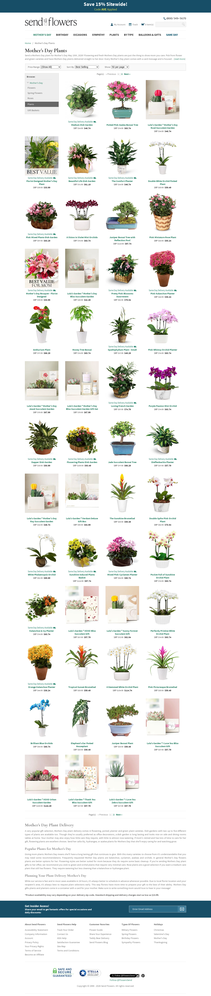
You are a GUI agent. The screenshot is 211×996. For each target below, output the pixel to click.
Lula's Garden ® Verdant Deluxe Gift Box (82, 520)
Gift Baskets (33, 110)
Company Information (36, 934)
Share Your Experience (100, 934)
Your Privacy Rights (34, 946)
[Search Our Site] (168, 24)
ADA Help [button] (62, 938)
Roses (30, 98)
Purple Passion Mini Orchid (163, 405)
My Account (119, 24)
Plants (114, 34)
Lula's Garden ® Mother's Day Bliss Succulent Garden (82, 295)
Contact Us (62, 934)
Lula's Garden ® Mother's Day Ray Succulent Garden (42, 520)
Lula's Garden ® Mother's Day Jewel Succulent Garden (42, 407)
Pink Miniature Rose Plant (162, 237)
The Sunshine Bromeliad (122, 518)
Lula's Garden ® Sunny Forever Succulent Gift (122, 632)
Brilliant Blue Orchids (42, 743)
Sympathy (98, 34)
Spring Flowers (35, 92)
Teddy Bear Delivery (99, 938)
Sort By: (70, 66)
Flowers (31, 87)
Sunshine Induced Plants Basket (82, 576)
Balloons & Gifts (150, 34)
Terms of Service (33, 950)
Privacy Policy (32, 942)
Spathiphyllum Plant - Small (122, 349)
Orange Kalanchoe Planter (41, 687)
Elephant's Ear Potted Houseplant (82, 745)
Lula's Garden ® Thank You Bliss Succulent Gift (82, 801)
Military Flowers (129, 929)
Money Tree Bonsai (82, 349)
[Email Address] (153, 909)
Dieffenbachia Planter (162, 462)
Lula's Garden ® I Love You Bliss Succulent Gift (162, 745)
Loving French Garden (122, 405)
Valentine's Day (161, 934)
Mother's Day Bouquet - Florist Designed (41, 295)
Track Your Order (65, 929)
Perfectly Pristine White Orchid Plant (163, 632)
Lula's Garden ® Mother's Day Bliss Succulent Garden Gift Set (82, 407)
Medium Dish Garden (82, 124)
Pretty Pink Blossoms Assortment (122, 295)
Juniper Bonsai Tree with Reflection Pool (122, 239)
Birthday (62, 34)
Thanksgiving (160, 942)
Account (29, 938)
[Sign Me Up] (182, 909)
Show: (108, 66)
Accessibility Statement (36, 929)
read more (179, 58)
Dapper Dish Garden (41, 462)
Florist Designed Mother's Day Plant (41, 183)
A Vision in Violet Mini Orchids (82, 237)
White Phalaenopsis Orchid (42, 574)
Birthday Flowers (130, 938)
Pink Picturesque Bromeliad (162, 687)
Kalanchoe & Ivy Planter (41, 630)
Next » (127, 74)
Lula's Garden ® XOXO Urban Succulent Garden (41, 801)
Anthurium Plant (41, 349)
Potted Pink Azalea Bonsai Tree (122, 124)
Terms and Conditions (68, 950)
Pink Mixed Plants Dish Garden (41, 237)
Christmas (159, 929)
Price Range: (34, 66)
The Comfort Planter (122, 181)
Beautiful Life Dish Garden (82, 181)
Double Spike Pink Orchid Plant (162, 520)
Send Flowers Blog (98, 942)
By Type (129, 34)
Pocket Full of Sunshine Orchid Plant (163, 576)
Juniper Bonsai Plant (122, 743)
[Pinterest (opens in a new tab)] (143, 975)
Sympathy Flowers (131, 942)
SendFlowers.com (51, 21)
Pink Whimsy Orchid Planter (162, 349)
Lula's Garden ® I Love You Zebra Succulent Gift (122, 801)
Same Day (172, 34)
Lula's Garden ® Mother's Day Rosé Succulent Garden (163, 126)
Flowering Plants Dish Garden (82, 462)
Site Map (61, 946)
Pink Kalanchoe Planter (163, 293)
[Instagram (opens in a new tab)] (137, 975)
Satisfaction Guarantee (68, 942)
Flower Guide (96, 929)
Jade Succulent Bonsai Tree (122, 462)
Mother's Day (42, 34)
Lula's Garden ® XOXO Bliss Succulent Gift (82, 632)
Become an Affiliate (34, 954)
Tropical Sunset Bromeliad (82, 687)
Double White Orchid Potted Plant (162, 183)
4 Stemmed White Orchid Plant (122, 687)
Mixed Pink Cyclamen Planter (122, 574)
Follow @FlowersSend (121, 980)
